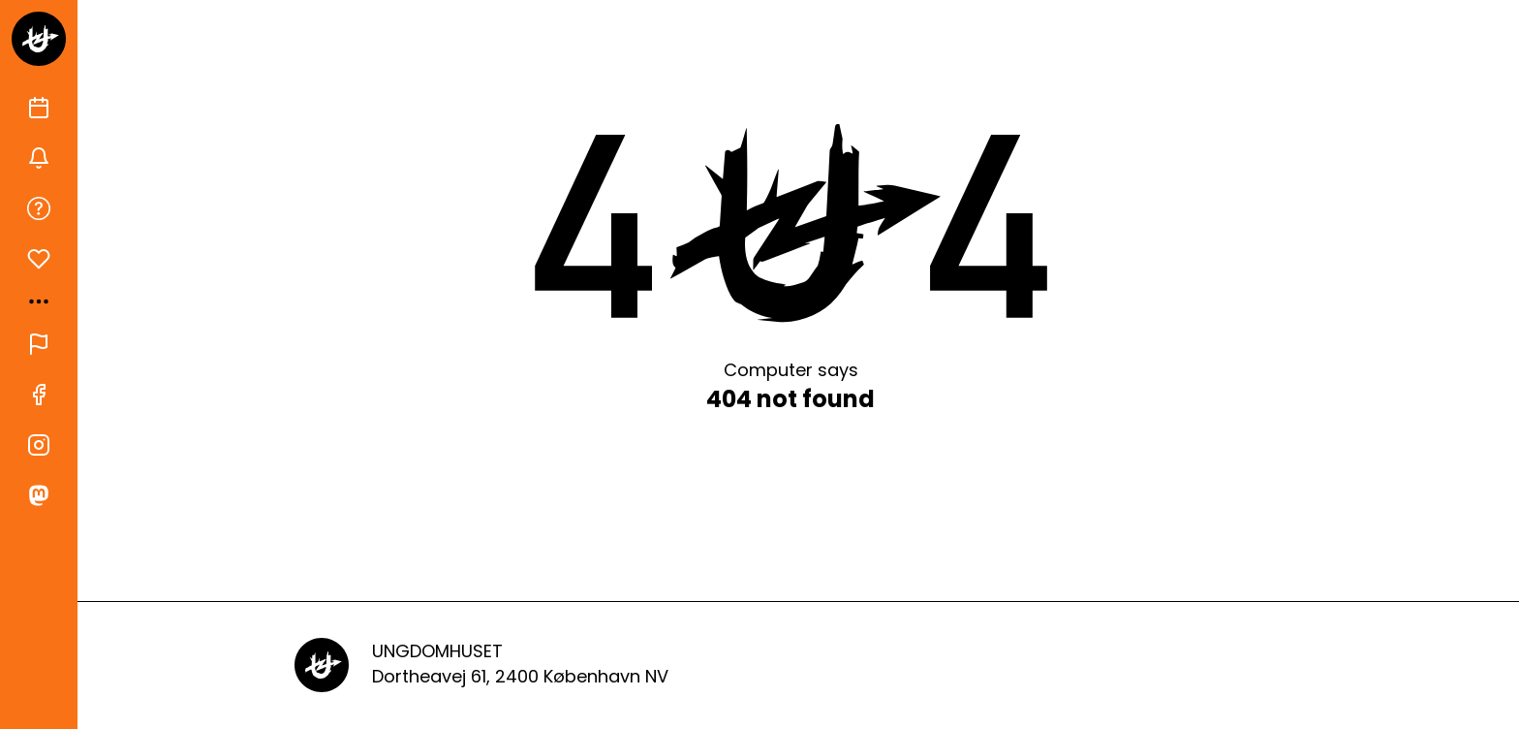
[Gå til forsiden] (39, 39)
